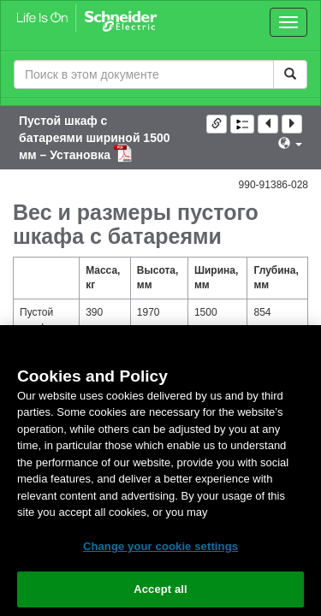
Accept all (160, 589)
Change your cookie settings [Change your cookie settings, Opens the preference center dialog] (160, 546)
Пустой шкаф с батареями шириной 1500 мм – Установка (94, 138)
